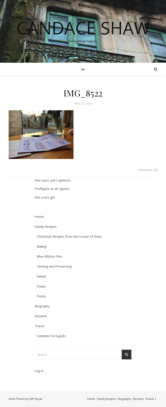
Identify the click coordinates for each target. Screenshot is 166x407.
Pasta (41, 296)
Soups (41, 286)
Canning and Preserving (54, 266)
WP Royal (36, 399)
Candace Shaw (83, 27)
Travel (39, 326)
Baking (41, 246)
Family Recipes (46, 226)
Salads (41, 276)
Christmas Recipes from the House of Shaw (69, 236)
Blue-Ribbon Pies (49, 256)
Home (39, 216)
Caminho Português (51, 336)
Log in (39, 371)
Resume (41, 316)
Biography (42, 306)
